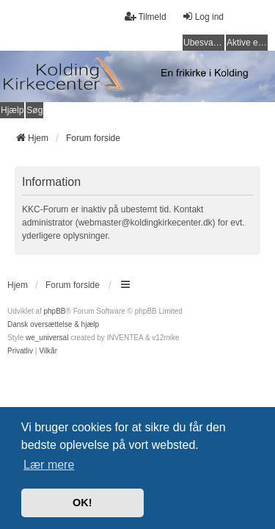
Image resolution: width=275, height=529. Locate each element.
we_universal (47, 338)
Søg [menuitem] (34, 110)
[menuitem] (20, 351)
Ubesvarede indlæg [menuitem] (203, 42)
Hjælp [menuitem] (12, 110)
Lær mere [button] (48, 464)
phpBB (54, 311)
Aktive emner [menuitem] (247, 42)
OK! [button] (82, 502)
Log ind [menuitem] (203, 16)
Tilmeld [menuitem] (145, 16)
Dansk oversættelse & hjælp (53, 324)
